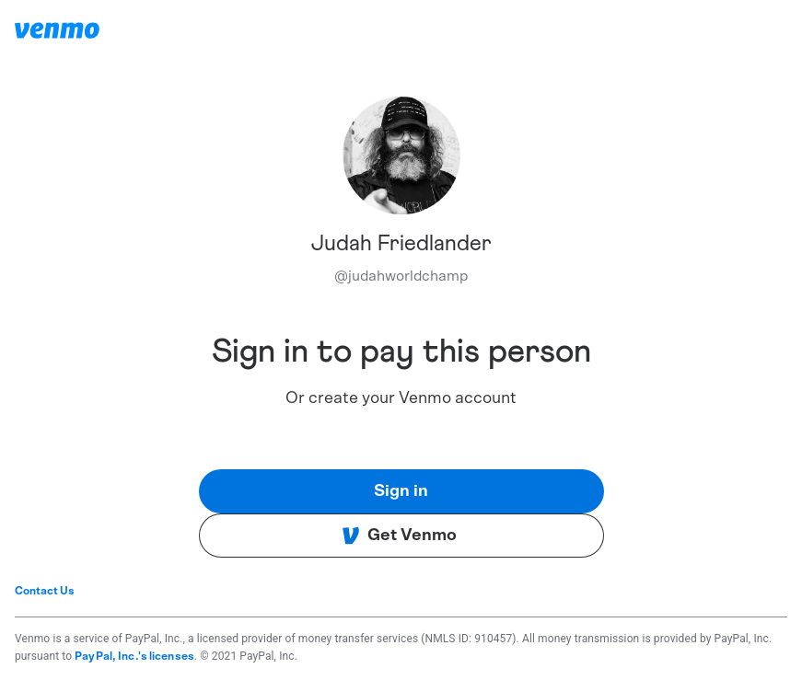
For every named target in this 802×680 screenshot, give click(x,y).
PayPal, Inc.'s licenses (134, 656)
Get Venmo (399, 535)
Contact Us (45, 590)
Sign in (401, 491)
